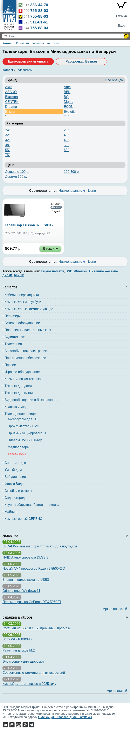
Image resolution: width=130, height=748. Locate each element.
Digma (68, 101)
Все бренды (114, 80)
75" (7, 155)
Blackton (11, 97)
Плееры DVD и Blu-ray (25, 440)
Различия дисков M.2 (18, 650)
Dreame (11, 106)
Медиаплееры (18, 447)
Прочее (10, 365)
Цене (92, 190)
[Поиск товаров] (63, 36)
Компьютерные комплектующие (29, 309)
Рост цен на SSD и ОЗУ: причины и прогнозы (36, 628)
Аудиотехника (15, 337)
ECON (68, 106)
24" (7, 130)
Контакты (53, 43)
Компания (22, 43)
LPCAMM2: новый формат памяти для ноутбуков (39, 546)
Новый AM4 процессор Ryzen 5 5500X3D (33, 568)
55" (7, 150)
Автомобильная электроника (27, 351)
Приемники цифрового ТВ (27, 433)
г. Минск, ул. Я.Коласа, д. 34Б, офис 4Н (65, 717)
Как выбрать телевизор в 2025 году (29, 683)
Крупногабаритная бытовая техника (32, 504)
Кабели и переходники (22, 295)
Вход (121, 25)
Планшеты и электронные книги (29, 330)
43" (66, 140)
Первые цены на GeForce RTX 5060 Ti (31, 602)
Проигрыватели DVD (23, 426)
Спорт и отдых (16, 463)
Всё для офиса (16, 477)
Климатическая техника (23, 379)
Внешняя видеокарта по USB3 (25, 579)
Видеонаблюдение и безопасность (31, 400)
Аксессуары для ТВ (22, 419)
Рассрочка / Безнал (81, 61)
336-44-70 (39, 5)
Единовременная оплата (28, 61)
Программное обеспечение (25, 358)
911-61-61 (39, 22)
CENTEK (12, 101)
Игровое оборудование (22, 372)
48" (7, 145)
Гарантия (38, 43)
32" (7, 135)
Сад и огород (15, 497)
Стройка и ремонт (18, 490)
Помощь (122, 15)
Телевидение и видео (21, 414)
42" (7, 140)
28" (66, 130)
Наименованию (70, 190)
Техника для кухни (19, 393)
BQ (66, 97)
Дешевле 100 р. (17, 171)
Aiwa (8, 87)
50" (66, 145)
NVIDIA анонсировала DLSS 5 (25, 557)
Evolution (70, 111)
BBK (67, 92)
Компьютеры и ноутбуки (23, 302)
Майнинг (11, 511)
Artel (67, 87)
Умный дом (13, 470)
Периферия (13, 316)
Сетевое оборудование (22, 323)
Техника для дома (18, 386)
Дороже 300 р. (16, 176)
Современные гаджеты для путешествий (33, 672)
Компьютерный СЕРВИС (23, 518)
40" (66, 135)
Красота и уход (16, 407)
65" (66, 150)
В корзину (50, 248)
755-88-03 (39, 10)
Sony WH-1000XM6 (17, 639)
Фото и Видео (15, 484)
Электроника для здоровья (23, 661)
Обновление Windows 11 (21, 590)
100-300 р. (72, 171)
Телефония (13, 344)
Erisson (10, 111)
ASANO (11, 92)
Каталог (8, 43)
